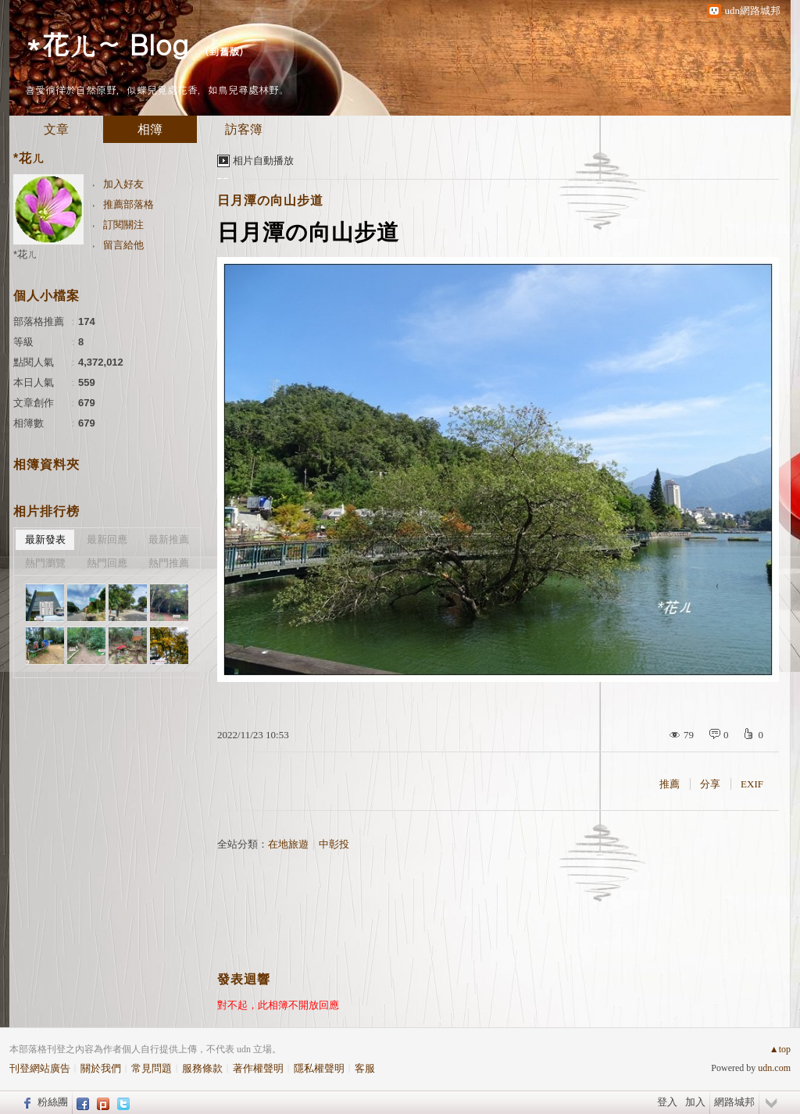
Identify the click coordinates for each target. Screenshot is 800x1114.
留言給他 (123, 245)
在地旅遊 (288, 844)
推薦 (669, 784)
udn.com (774, 1067)
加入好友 (123, 184)
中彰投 (334, 844)
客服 (365, 1068)
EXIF (752, 784)
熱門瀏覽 (45, 563)
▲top (780, 1049)
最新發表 (45, 539)
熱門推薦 (168, 563)
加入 (695, 1102)
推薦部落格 (128, 204)
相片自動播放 (263, 160)
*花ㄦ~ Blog (106, 43)
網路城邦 (734, 1102)
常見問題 (151, 1068)
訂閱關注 (123, 224)
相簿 (150, 129)
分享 (710, 784)
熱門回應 (107, 563)
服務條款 (202, 1068)
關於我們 (100, 1068)
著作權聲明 (258, 1068)
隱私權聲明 (319, 1068)
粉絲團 (53, 1102)
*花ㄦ (25, 254)
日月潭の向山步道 (270, 200)
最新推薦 (168, 539)
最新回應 (107, 539)
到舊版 (224, 51)
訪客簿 (243, 129)
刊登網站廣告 (39, 1068)
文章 (56, 129)
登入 (667, 1102)
